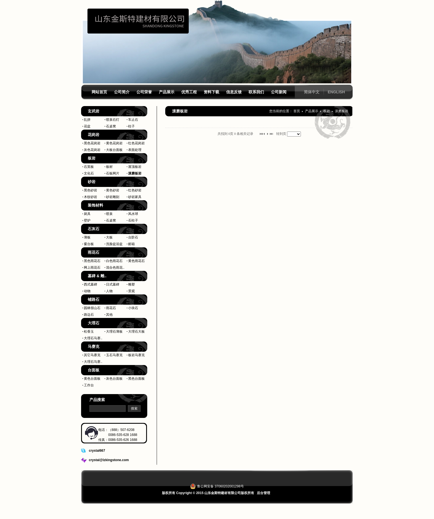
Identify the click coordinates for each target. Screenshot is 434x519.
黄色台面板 (92, 379)
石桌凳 (111, 126)
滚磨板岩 (134, 173)
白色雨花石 (114, 261)
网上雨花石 (92, 267)
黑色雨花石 (92, 261)
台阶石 (133, 237)
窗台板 (89, 244)
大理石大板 (136, 331)
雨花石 (111, 308)
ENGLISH (336, 92)
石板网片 (112, 173)
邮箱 (131, 244)
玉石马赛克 (114, 355)
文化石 (89, 173)
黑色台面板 (136, 379)
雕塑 (131, 284)
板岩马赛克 (136, 355)
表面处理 (134, 150)
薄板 (87, 237)
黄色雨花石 (136, 261)
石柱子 (133, 220)
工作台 (89, 385)
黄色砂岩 (112, 190)
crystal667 (97, 451)
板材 (109, 167)
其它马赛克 (92, 355)
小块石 (133, 308)
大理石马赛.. (93, 338)
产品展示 (312, 111)
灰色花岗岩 (92, 150)
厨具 (87, 214)
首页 (296, 111)
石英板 (89, 167)
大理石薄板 (114, 331)
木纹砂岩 (90, 197)
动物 (87, 291)
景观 (131, 291)
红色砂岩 (134, 190)
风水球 (133, 214)
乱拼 (87, 120)
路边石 (89, 315)
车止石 (133, 120)
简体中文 (311, 92)
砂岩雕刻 (112, 197)
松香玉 (89, 331)
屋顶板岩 (134, 167)
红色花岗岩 (136, 143)
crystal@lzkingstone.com (109, 460)
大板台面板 (114, 150)
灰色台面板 (114, 379)
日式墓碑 (112, 284)
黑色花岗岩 (92, 143)
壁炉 (87, 220)
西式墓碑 (90, 284)
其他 (109, 315)
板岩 (327, 111)
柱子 (131, 126)
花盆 (87, 126)
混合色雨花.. (115, 267)
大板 (109, 237)
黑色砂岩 (90, 190)
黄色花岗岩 (114, 143)
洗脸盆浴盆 (114, 244)
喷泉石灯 (112, 120)
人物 (109, 291)
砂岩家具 (134, 197)
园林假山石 (92, 308)
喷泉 (109, 214)
